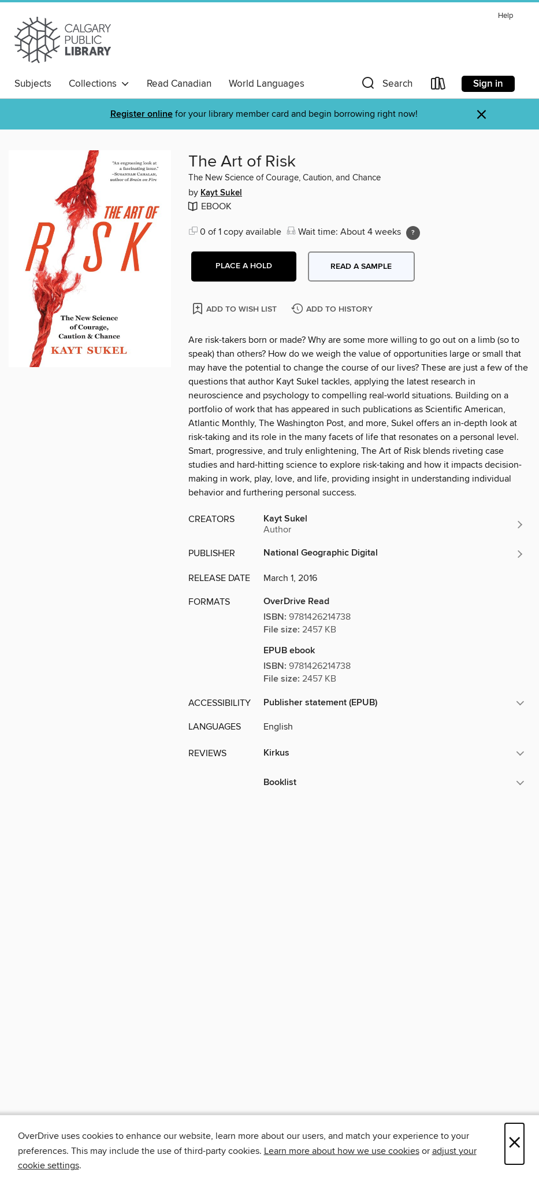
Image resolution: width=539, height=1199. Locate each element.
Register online (141, 114)
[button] (386, 86)
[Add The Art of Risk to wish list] (235, 308)
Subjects (32, 83)
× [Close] (514, 1144)
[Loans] (438, 86)
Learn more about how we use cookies (341, 1151)
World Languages (266, 83)
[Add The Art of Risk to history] (333, 309)
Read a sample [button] (361, 266)
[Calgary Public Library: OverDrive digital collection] (63, 40)
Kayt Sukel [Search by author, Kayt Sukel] (221, 193)
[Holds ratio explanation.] (413, 233)
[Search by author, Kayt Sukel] (394, 524)
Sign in (488, 83)
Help (505, 16)
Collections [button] (99, 83)
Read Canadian (179, 83)
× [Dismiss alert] (481, 115)
